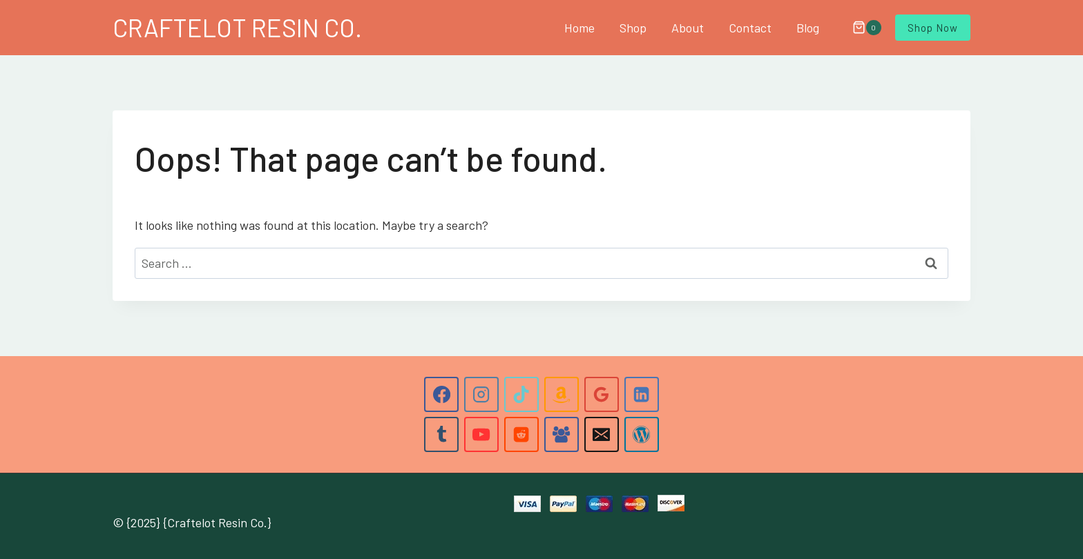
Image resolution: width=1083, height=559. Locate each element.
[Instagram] (481, 394)
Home (579, 27)
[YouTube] (481, 434)
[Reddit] (521, 434)
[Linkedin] (641, 394)
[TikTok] (521, 394)
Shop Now (933, 27)
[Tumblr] (441, 434)
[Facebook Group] (561, 434)
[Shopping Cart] (859, 27)
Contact (750, 27)
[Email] (601, 434)
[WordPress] (641, 434)
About (687, 27)
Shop (633, 27)
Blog (807, 27)
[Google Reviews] (601, 394)
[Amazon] (561, 394)
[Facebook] (441, 394)
